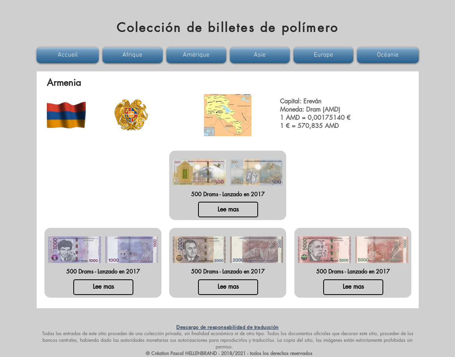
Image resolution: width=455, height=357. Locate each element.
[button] (69, 55)
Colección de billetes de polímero (228, 28)
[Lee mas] (228, 209)
